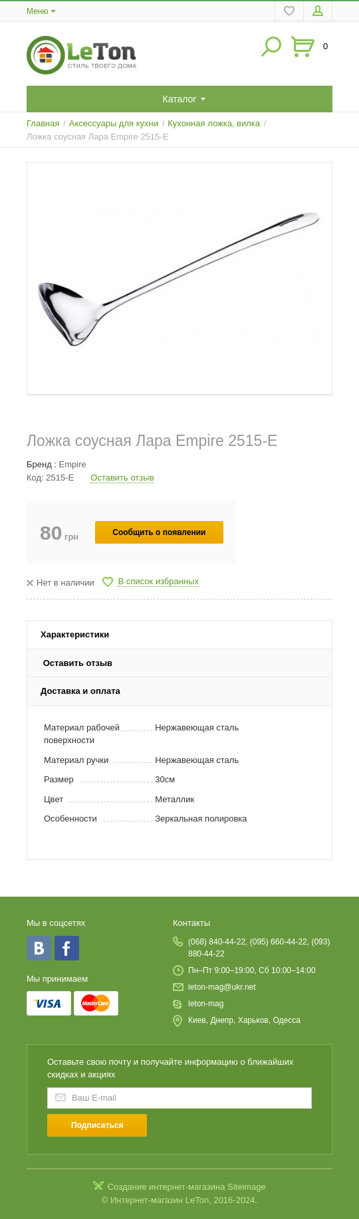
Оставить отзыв (122, 478)
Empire (72, 464)
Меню (37, 11)
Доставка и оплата (80, 691)
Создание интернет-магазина (166, 1187)
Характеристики (75, 634)
